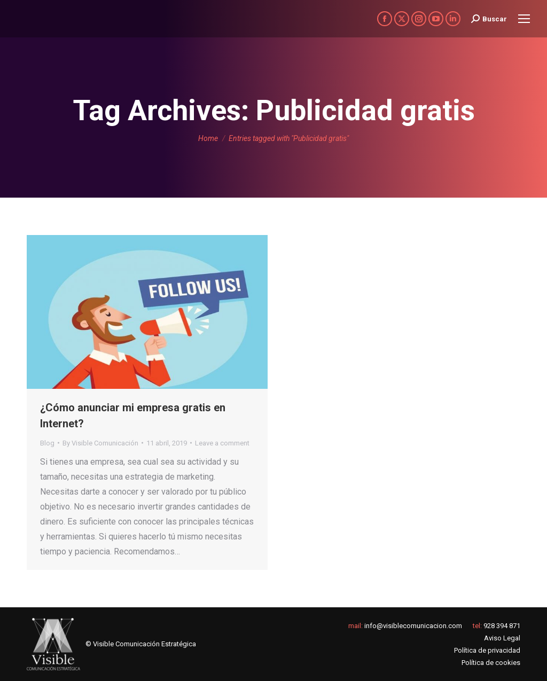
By (100, 443)
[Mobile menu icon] (524, 18)
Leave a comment (222, 443)
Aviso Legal (502, 638)
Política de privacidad (487, 650)
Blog (47, 443)
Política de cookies (491, 663)
